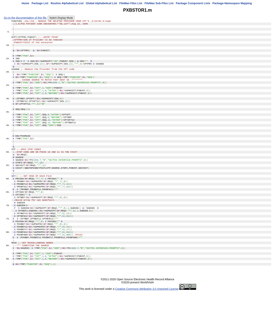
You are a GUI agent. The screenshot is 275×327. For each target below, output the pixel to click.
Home (25, 3)
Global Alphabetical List (101, 3)
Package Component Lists (193, 3)
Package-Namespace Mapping (232, 3)
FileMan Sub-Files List (159, 3)
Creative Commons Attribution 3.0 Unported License (147, 323)
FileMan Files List (130, 3)
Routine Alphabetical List (67, 3)
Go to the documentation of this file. (25, 17)
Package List (40, 3)
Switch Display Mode (61, 17)
